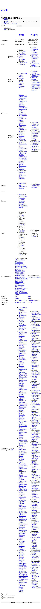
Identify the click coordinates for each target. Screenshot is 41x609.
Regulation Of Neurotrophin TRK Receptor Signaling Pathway (35, 423)
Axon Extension (21, 168)
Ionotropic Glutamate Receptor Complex (34, 378)
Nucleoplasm (22, 51)
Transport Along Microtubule (22, 323)
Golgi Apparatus (34, 51)
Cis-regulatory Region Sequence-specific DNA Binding (23, 311)
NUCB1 (22, 283)
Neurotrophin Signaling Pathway (35, 534)
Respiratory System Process (23, 106)
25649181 (21, 224)
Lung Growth (35, 365)
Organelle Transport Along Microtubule (22, 504)
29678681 (21, 245)
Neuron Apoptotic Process (21, 347)
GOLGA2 (18, 274)
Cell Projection (23, 62)
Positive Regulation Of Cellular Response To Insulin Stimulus (23, 392)
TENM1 (38, 277)
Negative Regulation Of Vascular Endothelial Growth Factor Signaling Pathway (35, 450)
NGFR (21, 282)
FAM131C (18, 271)
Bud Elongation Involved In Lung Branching (36, 392)
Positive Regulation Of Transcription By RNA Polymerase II (23, 153)
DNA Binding (23, 73)
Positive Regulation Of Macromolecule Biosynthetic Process (23, 442)
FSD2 (23, 271)
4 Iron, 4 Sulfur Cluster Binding (35, 84)
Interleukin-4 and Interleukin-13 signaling (23, 186)
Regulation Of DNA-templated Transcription (23, 111)
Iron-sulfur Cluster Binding (35, 81)
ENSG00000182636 (21, 300)
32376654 (21, 215)
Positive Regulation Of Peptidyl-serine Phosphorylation (36, 318)
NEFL (17, 282)
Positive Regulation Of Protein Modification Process (35, 411)
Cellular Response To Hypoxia (22, 328)
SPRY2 (33, 277)
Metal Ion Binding (34, 78)
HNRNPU (18, 275)
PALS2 (17, 286)
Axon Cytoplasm (22, 357)
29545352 (22, 254)
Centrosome (22, 54)
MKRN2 (17, 280)
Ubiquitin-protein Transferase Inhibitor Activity (34, 360)
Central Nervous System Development (22, 122)
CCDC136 (18, 264)
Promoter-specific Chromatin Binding (22, 85)
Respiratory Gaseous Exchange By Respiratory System (22, 130)
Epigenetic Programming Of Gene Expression (35, 528)
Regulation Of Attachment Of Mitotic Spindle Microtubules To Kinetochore (23, 576)
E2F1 (22, 266)
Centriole (34, 55)
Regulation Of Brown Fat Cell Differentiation (23, 375)
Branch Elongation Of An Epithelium (35, 430)
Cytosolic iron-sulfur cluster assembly (35, 185)
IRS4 (23, 277)
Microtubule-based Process (23, 565)
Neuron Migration (21, 103)
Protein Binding (21, 75)
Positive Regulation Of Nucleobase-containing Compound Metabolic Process (23, 533)
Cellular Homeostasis (22, 423)
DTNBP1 (18, 266)
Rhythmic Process (21, 459)
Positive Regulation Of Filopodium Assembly (35, 582)
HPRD (6, 29)
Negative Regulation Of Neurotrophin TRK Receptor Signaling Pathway (35, 351)
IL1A (16, 277)
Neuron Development (22, 165)
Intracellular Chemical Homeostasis (22, 498)
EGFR (25, 267)
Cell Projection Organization (35, 142)
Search (6, 19)
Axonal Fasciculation (22, 117)
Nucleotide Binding (34, 72)
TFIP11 (22, 291)
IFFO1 (23, 275)
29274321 (34, 236)
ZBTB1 (25, 293)
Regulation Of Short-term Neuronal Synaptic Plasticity (35, 460)
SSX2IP (17, 291)
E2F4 (25, 266)
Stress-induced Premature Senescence (23, 525)
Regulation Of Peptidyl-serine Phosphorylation (36, 313)
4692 (16, 296)
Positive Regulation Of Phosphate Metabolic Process (35, 386)
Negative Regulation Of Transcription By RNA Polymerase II (23, 98)
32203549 (21, 231)
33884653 (21, 237)
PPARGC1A (18, 288)
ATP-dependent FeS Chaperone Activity (35, 88)
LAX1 (17, 278)
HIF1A (23, 274)
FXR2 (17, 272)
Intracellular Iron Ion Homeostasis (35, 127)
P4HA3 (22, 285)
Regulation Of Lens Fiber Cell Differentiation (35, 396)
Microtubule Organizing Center (34, 58)
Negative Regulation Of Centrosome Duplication (35, 133)
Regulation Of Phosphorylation (36, 443)
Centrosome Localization (35, 145)
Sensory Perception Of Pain (23, 143)
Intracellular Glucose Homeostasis (22, 509)
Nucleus (21, 50)
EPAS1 (21, 269)
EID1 (16, 269)
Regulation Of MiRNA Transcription (23, 427)
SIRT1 (23, 290)
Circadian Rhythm (21, 319)
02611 (29, 298)
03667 (17, 298)
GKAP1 (21, 272)
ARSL (23, 260)
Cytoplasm (22, 53)
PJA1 (21, 286)
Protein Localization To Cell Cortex (35, 149)
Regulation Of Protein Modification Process (35, 576)
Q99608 (17, 302)
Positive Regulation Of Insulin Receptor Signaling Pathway (23, 382)
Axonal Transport (21, 365)
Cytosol (21, 56)
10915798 (14, 23)
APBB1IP (18, 260)
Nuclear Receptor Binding (21, 557)
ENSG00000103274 (33, 300)
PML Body (22, 549)
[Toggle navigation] (1, 15)
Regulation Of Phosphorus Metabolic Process (35, 569)
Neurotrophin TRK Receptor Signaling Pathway (23, 160)
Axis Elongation (36, 479)
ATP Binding (35, 76)
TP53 (16, 293)
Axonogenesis (23, 115)
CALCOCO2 (19, 263)
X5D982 (22, 302)
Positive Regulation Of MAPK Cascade (36, 475)
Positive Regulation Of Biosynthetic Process (23, 520)
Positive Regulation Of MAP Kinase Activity (35, 557)
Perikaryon (22, 64)
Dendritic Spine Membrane (35, 433)
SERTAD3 (18, 290)
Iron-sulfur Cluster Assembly (34, 138)
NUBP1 (34, 35)
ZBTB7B (18, 294)
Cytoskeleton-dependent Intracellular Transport (23, 352)
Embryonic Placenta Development (22, 419)
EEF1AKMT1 (19, 267)
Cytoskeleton (35, 63)
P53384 (30, 302)
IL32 (20, 277)
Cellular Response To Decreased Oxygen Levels (23, 401)
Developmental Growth (35, 405)
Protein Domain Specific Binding (21, 589)
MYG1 (23, 280)
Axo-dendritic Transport (23, 316)
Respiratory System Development (35, 401)
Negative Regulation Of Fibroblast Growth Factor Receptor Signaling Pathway (35, 511)
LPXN (21, 278)
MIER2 (25, 278)
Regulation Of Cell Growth (35, 123)
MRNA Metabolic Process (22, 546)
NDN (21, 35)
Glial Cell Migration (21, 135)
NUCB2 (17, 285)
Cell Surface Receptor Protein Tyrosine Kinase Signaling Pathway (36, 468)
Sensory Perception (34, 493)
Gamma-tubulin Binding (21, 80)
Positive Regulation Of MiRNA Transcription (23, 341)
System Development (35, 334)
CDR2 (23, 264)
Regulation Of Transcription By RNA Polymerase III (35, 563)
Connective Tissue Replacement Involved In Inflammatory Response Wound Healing (23, 452)
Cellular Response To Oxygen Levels (23, 463)
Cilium (33, 65)
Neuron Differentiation (23, 147)
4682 (29, 296)
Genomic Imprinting (22, 177)
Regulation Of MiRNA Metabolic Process (23, 493)
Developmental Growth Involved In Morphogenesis (35, 328)
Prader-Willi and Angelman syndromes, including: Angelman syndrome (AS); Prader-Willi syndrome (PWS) (23, 201)
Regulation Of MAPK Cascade (36, 586)
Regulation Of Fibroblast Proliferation (23, 514)
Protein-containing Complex (22, 59)
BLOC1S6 (18, 261)
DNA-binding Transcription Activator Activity (23, 408)
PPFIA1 (25, 288)
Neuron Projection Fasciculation (35, 501)
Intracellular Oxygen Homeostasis (22, 569)
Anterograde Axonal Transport (22, 552)
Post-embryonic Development (22, 139)
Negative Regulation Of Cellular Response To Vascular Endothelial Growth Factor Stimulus (35, 486)
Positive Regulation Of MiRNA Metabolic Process (23, 334)
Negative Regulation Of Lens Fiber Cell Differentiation (35, 372)
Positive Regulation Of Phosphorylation (36, 338)
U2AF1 (21, 293)
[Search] (8, 26)
